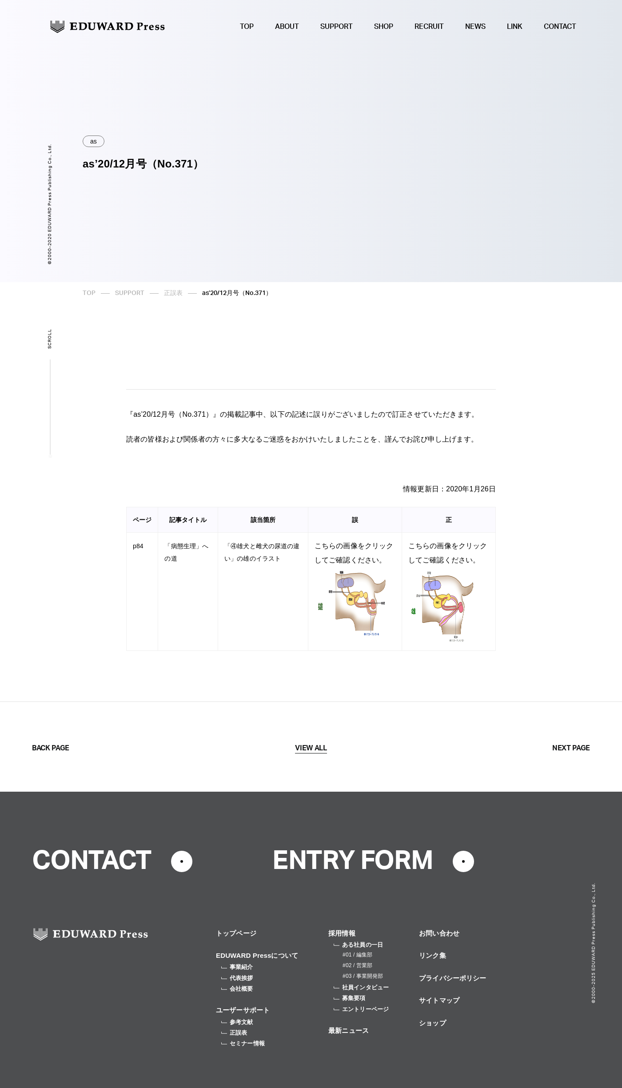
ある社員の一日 (358, 944)
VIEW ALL (311, 748)
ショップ (432, 1023)
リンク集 (432, 955)
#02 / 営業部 (357, 965)
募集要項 (350, 998)
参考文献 (237, 1022)
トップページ (236, 933)
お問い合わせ (439, 933)
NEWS (475, 26)
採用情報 (341, 933)
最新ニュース (348, 1030)
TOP (247, 26)
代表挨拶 (237, 978)
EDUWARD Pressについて (257, 955)
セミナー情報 (243, 1043)
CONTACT (560, 26)
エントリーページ (361, 1009)
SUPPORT (336, 26)
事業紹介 (237, 967)
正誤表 (173, 293)
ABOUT (287, 26)
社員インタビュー (361, 987)
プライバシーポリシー (452, 978)
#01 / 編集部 (357, 955)
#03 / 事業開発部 (363, 976)
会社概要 (237, 988)
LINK (514, 26)
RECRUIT (429, 26)
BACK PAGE (50, 748)
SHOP (383, 26)
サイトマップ (439, 1000)
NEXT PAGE (571, 748)
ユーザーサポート (243, 1010)
